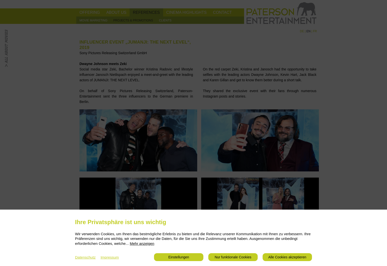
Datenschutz (85, 257)
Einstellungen (178, 257)
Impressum (109, 257)
